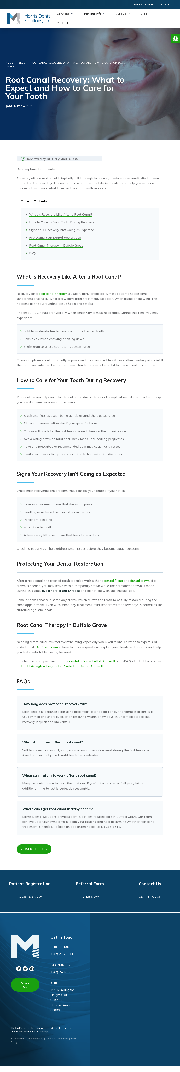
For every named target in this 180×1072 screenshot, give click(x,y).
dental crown (140, 581)
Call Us (25, 991)
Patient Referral (145, 4)
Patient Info (93, 14)
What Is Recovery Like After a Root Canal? (60, 214)
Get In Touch (150, 900)
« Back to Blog (35, 850)
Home (9, 62)
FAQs (33, 253)
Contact (167, 4)
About (121, 14)
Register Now (30, 900)
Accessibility (17, 1044)
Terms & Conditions (57, 1044)
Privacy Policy (35, 1044)
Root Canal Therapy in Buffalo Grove (56, 245)
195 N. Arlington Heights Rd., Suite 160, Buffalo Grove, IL (62, 666)
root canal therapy (53, 294)
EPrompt (44, 1037)
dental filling (113, 581)
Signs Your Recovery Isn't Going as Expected (61, 230)
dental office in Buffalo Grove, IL (92, 661)
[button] (175, 38)
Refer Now (90, 900)
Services (63, 14)
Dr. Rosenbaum (47, 647)
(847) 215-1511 (61, 960)
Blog (144, 14)
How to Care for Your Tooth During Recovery (62, 222)
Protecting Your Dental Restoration (55, 237)
